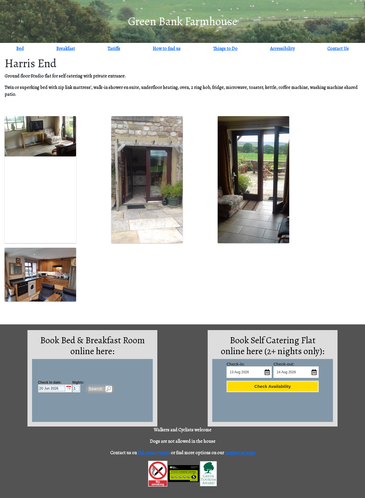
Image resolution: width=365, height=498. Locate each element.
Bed (20, 48)
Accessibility (282, 48)
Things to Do (225, 48)
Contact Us (338, 48)
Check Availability (272, 386)
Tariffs (114, 48)
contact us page (240, 453)
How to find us (166, 48)
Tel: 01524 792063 (154, 453)
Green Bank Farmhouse (182, 21)
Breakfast (65, 48)
